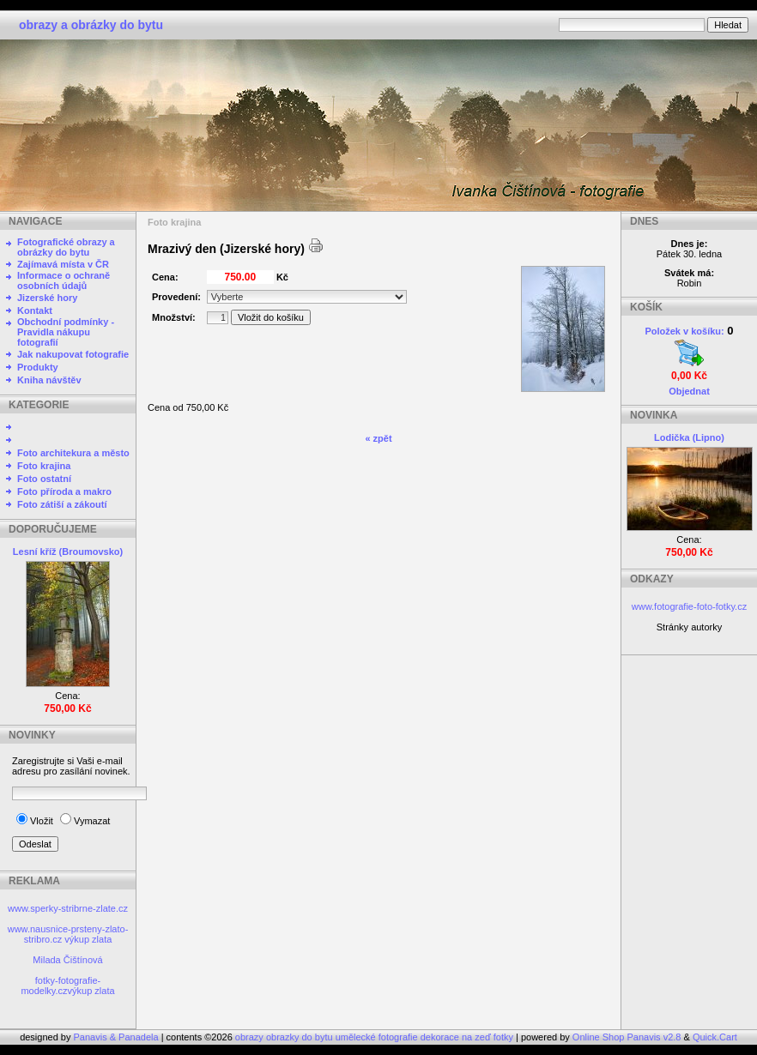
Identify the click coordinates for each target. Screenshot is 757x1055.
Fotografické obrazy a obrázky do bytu (66, 247)
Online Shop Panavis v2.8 (626, 1037)
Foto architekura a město (73, 453)
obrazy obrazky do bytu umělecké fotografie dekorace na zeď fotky (375, 1037)
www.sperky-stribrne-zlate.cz (68, 908)
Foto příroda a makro (64, 491)
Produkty (37, 367)
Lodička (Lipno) (689, 437)
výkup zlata (88, 939)
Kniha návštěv (49, 380)
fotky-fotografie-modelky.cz (60, 985)
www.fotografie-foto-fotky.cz (689, 606)
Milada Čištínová (67, 960)
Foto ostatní (44, 478)
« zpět (378, 438)
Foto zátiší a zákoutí (62, 504)
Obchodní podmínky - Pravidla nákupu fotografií (65, 331)
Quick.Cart (715, 1037)
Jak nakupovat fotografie (73, 354)
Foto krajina (43, 466)
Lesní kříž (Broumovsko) (68, 551)
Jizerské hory (47, 297)
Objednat (689, 391)
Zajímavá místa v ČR (63, 264)
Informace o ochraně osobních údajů (63, 280)
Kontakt (34, 310)
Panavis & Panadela (117, 1037)
